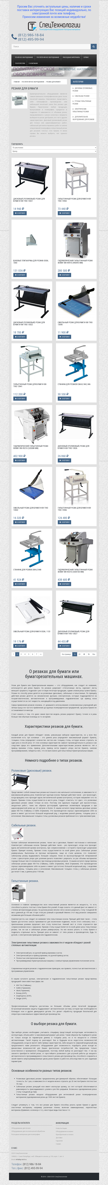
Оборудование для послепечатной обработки (28, 1131)
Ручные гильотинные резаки (82, 102)
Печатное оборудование (24, 57)
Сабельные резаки (81, 96)
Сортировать (17, 144)
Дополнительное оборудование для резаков (83, 118)
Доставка (59, 1138)
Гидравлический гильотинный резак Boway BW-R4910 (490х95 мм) (75, 261)
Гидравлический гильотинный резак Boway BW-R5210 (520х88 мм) (30, 447)
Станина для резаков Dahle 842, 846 (74, 384)
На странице (66, 654)
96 (89, 654)
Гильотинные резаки (24, 881)
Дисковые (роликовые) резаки (82, 89)
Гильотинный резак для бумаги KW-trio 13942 (74, 200)
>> (41, 654)
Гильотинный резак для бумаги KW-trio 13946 (74, 509)
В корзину (20, 213)
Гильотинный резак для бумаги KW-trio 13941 (30, 385)
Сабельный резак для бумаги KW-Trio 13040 (75, 323)
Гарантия (59, 1141)
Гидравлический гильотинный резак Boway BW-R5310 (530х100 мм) (75, 571)
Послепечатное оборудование (48, 57)
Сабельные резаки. (23, 825)
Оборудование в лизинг (64, 1131)
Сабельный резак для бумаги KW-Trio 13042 (30, 509)
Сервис (86, 57)
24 (79, 654)
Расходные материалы (71, 57)
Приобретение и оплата (64, 1135)
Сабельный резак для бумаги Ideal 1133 (31, 631)
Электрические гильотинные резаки (81, 110)
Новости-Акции (61, 1128)
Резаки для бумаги (53, 82)
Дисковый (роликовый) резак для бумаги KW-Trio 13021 (29, 200)
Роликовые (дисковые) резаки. (31, 770)
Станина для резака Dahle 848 (27, 570)
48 (84, 654)
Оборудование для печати (21, 1128)
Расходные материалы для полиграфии (25, 1134)
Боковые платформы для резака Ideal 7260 (31, 261)
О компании (33, 63)
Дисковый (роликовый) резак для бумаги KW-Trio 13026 (73, 447)
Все (94, 654)
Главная (17, 82)
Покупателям (20, 63)
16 (75, 654)
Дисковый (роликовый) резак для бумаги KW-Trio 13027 (73, 632)
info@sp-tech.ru (21, 1159)
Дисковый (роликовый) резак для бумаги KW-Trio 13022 (29, 323)
